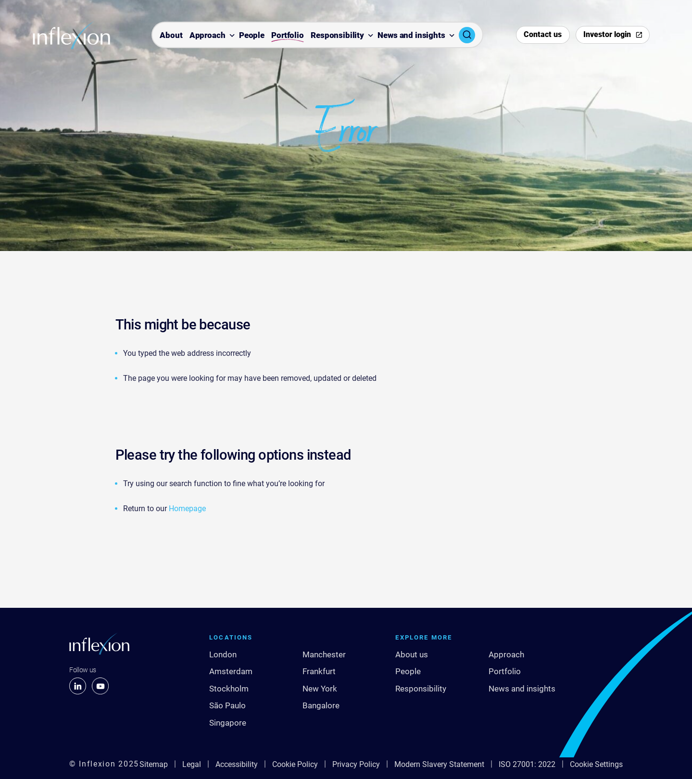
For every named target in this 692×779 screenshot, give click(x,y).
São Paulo (227, 705)
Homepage (187, 508)
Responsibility (337, 35)
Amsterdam (230, 671)
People (251, 35)
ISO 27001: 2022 (527, 764)
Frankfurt (319, 671)
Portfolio (287, 35)
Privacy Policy (356, 764)
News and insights (411, 35)
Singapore (227, 723)
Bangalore (321, 705)
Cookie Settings (596, 764)
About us (411, 654)
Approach (207, 35)
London (223, 654)
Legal (191, 764)
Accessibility (236, 764)
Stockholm (229, 688)
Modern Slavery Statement (439, 764)
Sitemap (153, 764)
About (171, 35)
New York (319, 688)
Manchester (324, 654)
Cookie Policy (295, 764)
